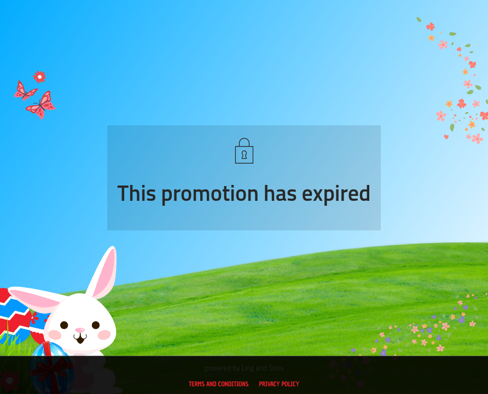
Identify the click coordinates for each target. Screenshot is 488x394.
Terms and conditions (218, 384)
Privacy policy (279, 384)
